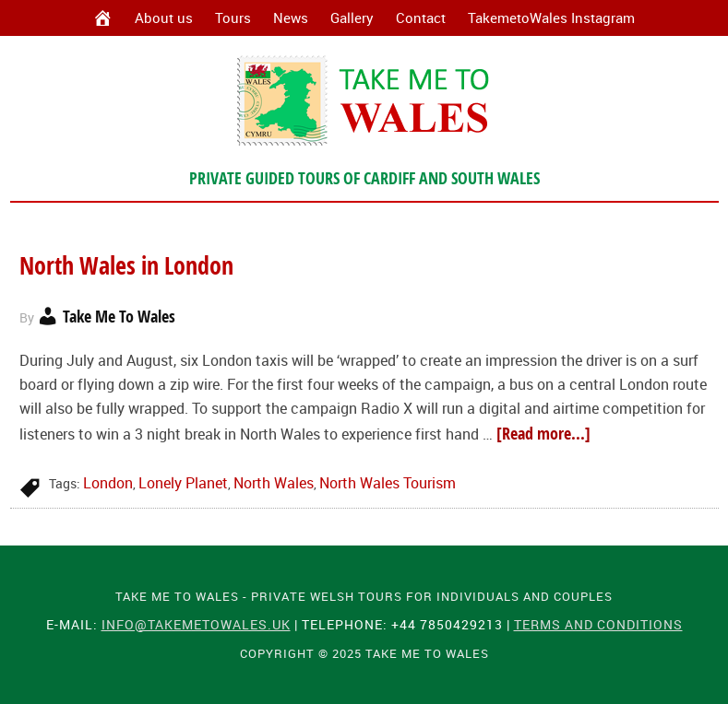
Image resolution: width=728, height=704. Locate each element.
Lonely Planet (183, 483)
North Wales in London (129, 265)
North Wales (273, 483)
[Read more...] (543, 433)
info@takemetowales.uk (196, 624)
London (108, 483)
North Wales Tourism (387, 483)
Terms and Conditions (598, 624)
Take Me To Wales (364, 100)
